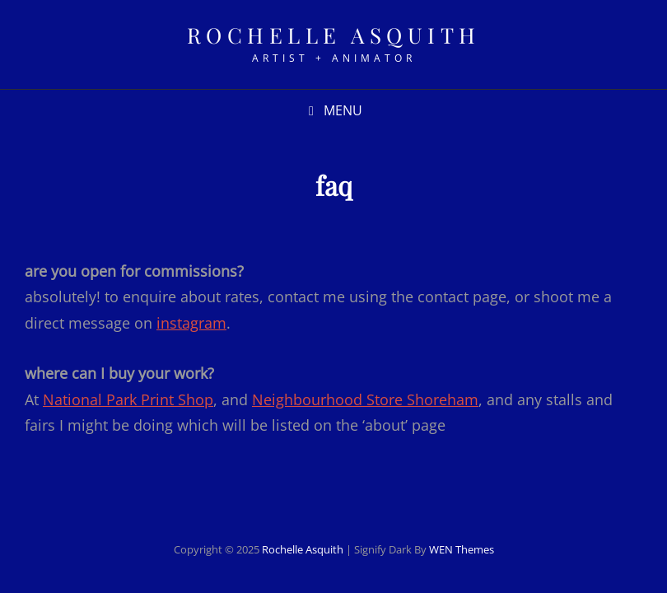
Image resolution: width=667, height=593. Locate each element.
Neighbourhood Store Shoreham (365, 399)
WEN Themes (461, 549)
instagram (191, 323)
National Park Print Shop (128, 399)
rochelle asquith (334, 35)
